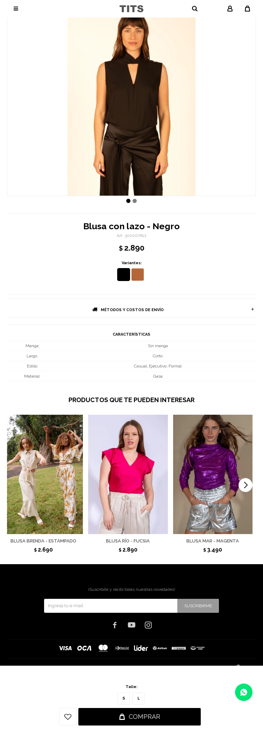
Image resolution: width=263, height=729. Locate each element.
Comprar (144, 716)
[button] (246, 485)
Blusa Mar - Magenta (212, 541)
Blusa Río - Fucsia (128, 541)
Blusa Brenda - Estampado (43, 541)
